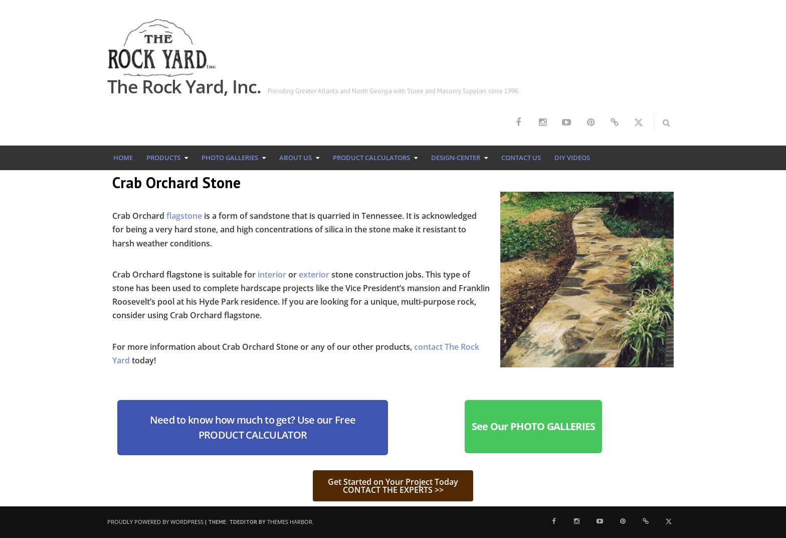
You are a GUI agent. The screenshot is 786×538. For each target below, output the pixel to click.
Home (123, 157)
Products (163, 157)
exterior (314, 274)
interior (272, 274)
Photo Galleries (230, 157)
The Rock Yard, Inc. (184, 86)
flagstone (184, 215)
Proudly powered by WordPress (155, 521)
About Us (295, 157)
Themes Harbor (289, 521)
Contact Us (521, 157)
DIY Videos (572, 157)
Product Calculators (371, 157)
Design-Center (455, 157)
